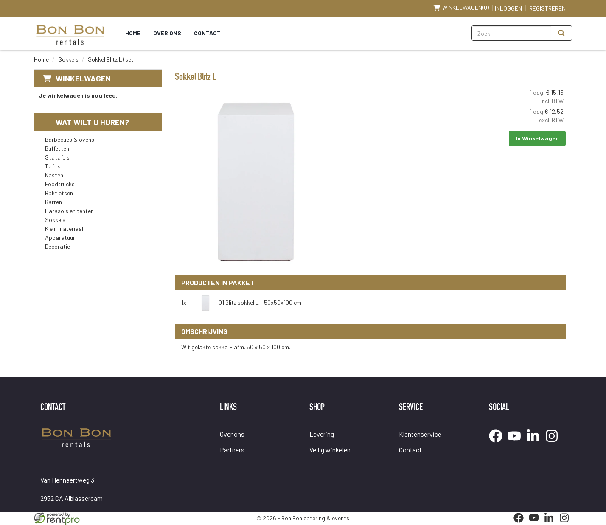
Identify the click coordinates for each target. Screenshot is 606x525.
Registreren (547, 8)
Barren (53, 201)
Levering (321, 434)
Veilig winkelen (330, 450)
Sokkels (68, 59)
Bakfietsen (59, 193)
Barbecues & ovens (69, 139)
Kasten (54, 175)
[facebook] (498, 443)
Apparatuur (60, 237)
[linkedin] (535, 443)
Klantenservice (420, 434)
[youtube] (517, 443)
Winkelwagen (83, 78)
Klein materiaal (64, 228)
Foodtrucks (60, 184)
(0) (461, 7)
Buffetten (57, 148)
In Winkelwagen (537, 138)
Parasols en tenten (69, 210)
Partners (232, 450)
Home (132, 32)
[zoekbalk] (511, 33)
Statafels (57, 157)
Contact (207, 32)
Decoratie (57, 246)
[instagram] (554, 443)
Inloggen (508, 8)
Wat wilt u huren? (86, 122)
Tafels (53, 166)
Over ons (167, 32)
